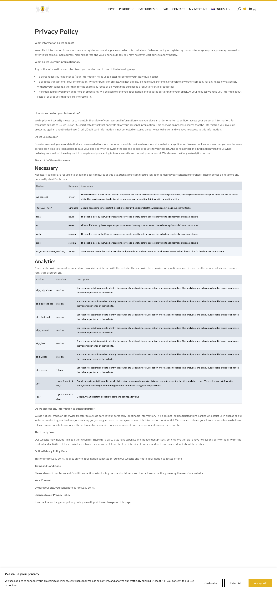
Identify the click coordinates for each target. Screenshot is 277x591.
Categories (146, 9)
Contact (178, 9)
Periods (124, 9)
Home (111, 9)
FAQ (165, 9)
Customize (210, 583)
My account (198, 9)
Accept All (260, 583)
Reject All (235, 583)
